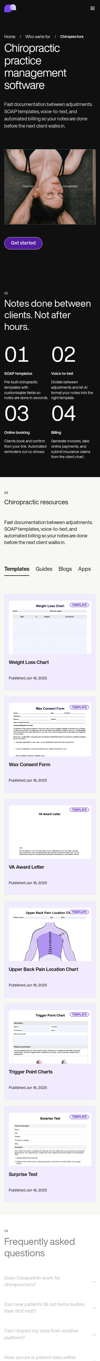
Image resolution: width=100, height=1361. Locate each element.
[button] (91, 8)
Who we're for (37, 37)
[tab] (16, 570)
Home (9, 37)
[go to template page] (50, 624)
